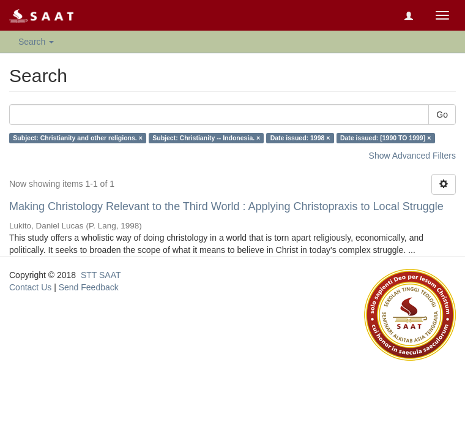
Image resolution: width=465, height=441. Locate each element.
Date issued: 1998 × (300, 137)
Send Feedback (89, 287)
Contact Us (30, 287)
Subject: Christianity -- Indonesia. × (206, 137)
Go (442, 114)
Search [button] (36, 42)
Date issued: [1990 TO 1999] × (385, 137)
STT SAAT (101, 275)
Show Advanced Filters (412, 155)
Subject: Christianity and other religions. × (78, 137)
